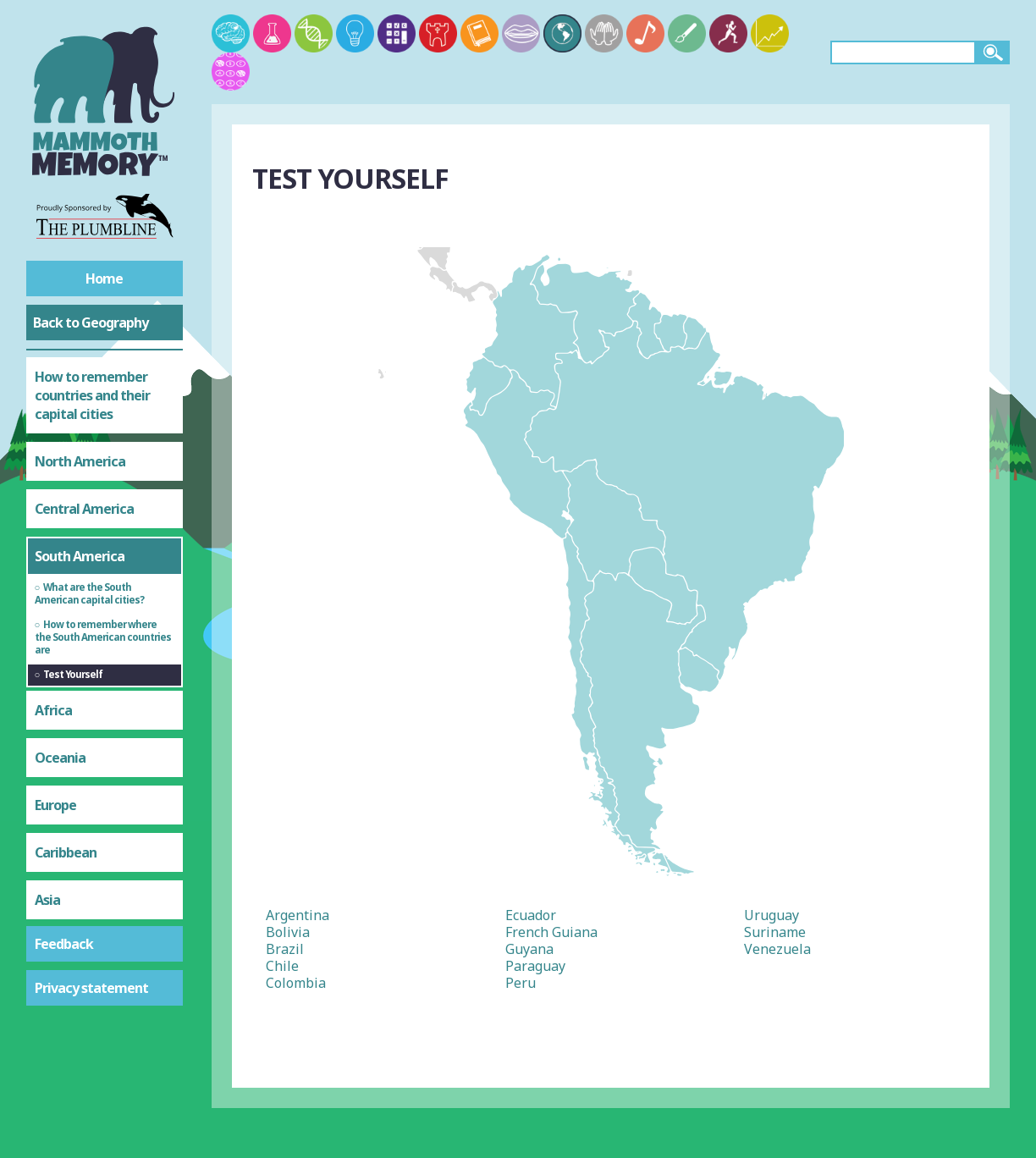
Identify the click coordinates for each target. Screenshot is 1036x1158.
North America (80, 461)
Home (104, 278)
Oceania (60, 757)
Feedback (64, 944)
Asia (47, 900)
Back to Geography (90, 322)
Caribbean (65, 852)
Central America (84, 508)
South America (79, 556)
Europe (55, 805)
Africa (53, 710)
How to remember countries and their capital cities (92, 395)
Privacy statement (91, 988)
